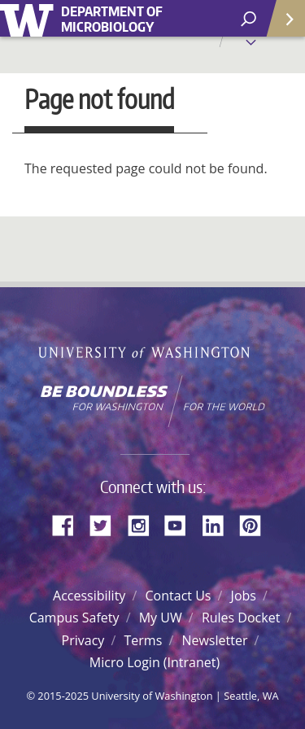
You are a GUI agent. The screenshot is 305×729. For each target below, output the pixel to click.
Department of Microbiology (112, 19)
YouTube (181, 524)
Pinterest (256, 524)
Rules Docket (241, 617)
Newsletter (214, 640)
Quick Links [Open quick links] (280, 25)
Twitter (106, 524)
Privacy (83, 640)
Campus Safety (74, 617)
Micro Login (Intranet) (154, 662)
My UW (160, 617)
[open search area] (248, 19)
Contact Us (178, 596)
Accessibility (89, 596)
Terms (143, 640)
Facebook (69, 524)
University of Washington (29, 18)
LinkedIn (219, 524)
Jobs (243, 596)
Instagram (144, 524)
